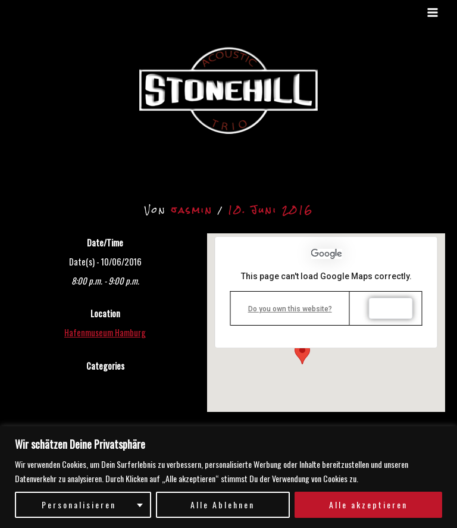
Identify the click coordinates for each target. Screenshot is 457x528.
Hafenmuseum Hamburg (105, 332)
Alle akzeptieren (368, 504)
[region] (228, 477)
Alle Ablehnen (222, 504)
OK (391, 308)
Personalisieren (79, 504)
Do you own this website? (290, 309)
